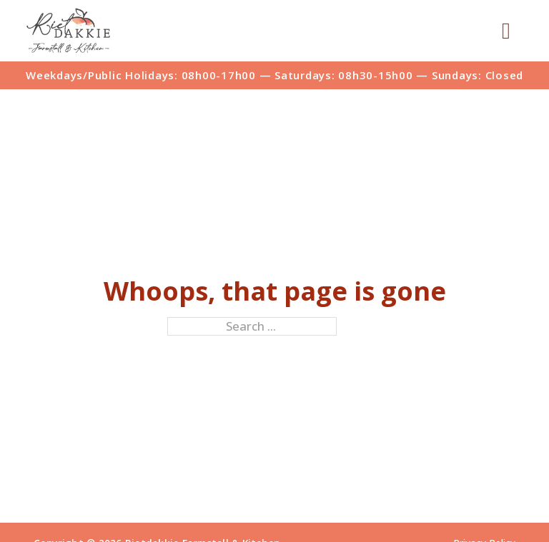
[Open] (505, 31)
